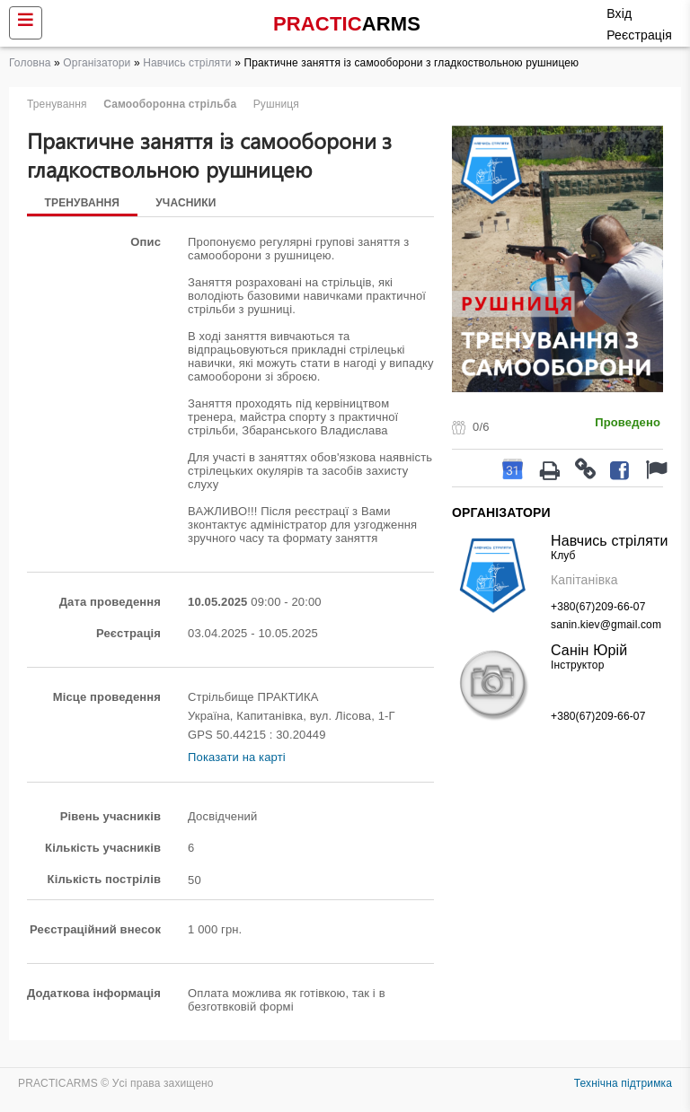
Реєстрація (639, 35)
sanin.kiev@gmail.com (606, 624)
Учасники (187, 203)
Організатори (96, 63)
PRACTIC (346, 24)
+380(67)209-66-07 (598, 606)
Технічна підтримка (623, 1083)
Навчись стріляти (187, 63)
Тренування (82, 203)
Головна (30, 63)
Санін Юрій (589, 650)
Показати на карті (237, 757)
